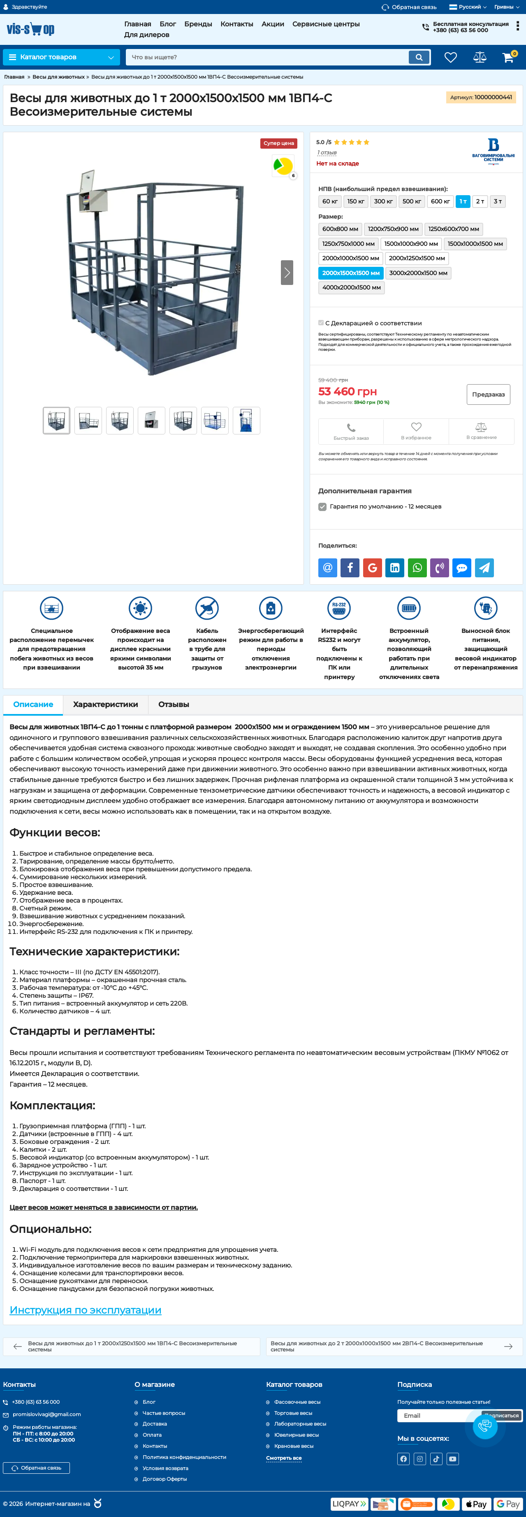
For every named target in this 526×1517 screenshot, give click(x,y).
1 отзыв (326, 152)
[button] (287, 272)
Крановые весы (293, 1446)
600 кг (440, 201)
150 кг (356, 201)
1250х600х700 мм (454, 229)
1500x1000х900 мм (411, 243)
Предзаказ (488, 394)
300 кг (383, 201)
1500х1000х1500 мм (475, 243)
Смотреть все (284, 1458)
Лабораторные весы (300, 1424)
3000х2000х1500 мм (418, 273)
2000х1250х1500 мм (417, 258)
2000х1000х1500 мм (350, 258)
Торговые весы (293, 1413)
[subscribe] (460, 1415)
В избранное (416, 431)
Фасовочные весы (297, 1402)
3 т (498, 201)
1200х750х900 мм (393, 229)
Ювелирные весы (296, 1435)
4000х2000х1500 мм (351, 287)
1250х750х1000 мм (348, 243)
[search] (278, 57)
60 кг (330, 201)
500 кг (412, 201)
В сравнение (481, 431)
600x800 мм (340, 229)
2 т (480, 201)
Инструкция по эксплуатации (85, 1310)
